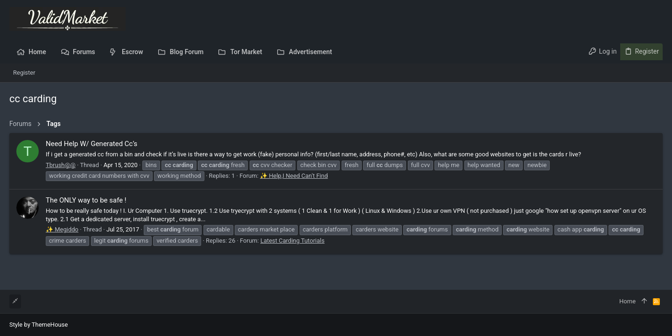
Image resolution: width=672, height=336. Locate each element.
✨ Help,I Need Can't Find (294, 175)
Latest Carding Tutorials (292, 240)
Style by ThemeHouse (38, 324)
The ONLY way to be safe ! (86, 200)
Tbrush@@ (61, 164)
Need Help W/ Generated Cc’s (91, 144)
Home (627, 301)
